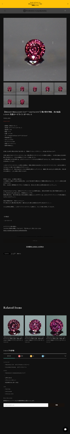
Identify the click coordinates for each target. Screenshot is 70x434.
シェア (13, 253)
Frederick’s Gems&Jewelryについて (15, 373)
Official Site (9, 394)
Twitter (7, 389)
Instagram (8, 391)
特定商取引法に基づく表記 (11, 382)
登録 (57, 405)
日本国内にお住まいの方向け (35, 247)
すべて (9, 356)
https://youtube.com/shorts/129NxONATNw (15, 230)
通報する (19, 253)
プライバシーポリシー (10, 380)
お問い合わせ (8, 378)
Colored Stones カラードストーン (16, 367)
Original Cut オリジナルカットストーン (17, 365)
